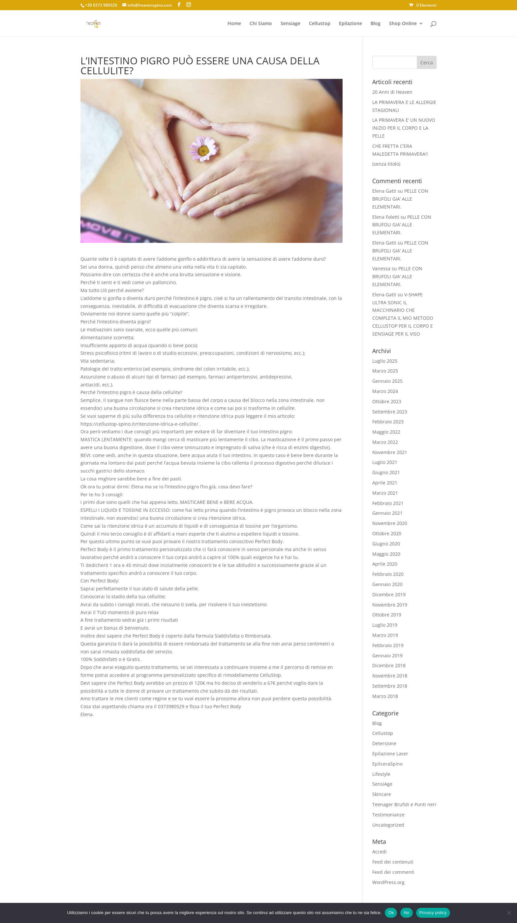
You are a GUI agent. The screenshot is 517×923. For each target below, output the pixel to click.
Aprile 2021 (384, 482)
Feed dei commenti (393, 872)
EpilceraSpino (387, 764)
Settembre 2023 (389, 412)
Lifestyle (381, 774)
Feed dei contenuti (392, 862)
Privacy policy (433, 912)
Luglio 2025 (384, 361)
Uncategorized (388, 825)
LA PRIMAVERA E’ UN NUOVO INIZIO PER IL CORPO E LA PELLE (403, 128)
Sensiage (290, 23)
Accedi (379, 851)
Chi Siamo (261, 23)
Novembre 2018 (389, 676)
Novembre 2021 (389, 452)
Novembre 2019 (389, 605)
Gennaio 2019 (387, 655)
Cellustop (319, 23)
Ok (391, 912)
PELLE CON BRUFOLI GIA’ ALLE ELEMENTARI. (400, 199)
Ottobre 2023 (386, 401)
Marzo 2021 (385, 493)
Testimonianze (388, 814)
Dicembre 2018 (389, 665)
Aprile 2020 (384, 564)
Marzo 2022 (385, 442)
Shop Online (403, 23)
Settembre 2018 (389, 686)
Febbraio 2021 (388, 503)
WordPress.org (388, 882)
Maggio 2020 (386, 554)
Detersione (384, 743)
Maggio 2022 (386, 432)
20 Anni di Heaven (392, 92)
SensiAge (382, 784)
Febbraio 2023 (388, 421)
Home (234, 23)
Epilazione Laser (390, 753)
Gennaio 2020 (387, 584)
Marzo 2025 (385, 371)
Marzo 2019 (385, 635)
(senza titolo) (386, 164)
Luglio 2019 (384, 625)
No (406, 912)
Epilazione (350, 23)
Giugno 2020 (386, 544)
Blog (375, 23)
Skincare (381, 794)
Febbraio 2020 (388, 574)
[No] (508, 912)
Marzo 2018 (385, 696)
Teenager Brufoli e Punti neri (404, 804)
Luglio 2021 (384, 462)
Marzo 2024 (385, 391)
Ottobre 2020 (386, 533)
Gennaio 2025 (387, 381)
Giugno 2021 (386, 472)
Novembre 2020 (389, 523)
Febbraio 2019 (388, 645)
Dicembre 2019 (389, 594)
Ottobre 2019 (386, 614)
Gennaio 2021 (387, 513)
